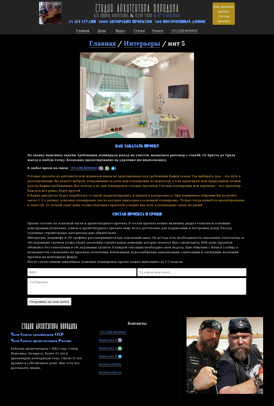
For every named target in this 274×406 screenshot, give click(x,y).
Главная (102, 43)
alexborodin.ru (110, 372)
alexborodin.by (110, 364)
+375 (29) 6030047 (83, 168)
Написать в (110, 340)
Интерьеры (142, 43)
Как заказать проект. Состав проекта (224, 13)
